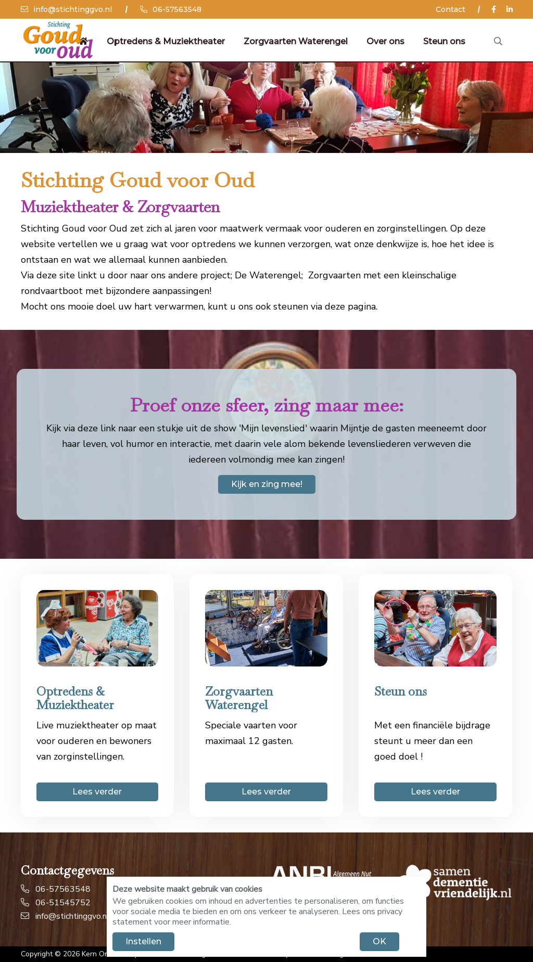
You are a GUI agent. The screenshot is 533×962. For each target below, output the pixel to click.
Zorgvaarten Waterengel (295, 41)
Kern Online (101, 954)
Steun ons (444, 41)
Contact (450, 9)
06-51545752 (56, 902)
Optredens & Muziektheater (165, 41)
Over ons (385, 41)
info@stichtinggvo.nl (66, 9)
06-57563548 (170, 9)
